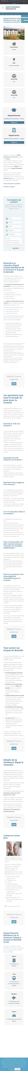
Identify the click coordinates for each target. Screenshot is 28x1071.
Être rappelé (24, 19)
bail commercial (11, 307)
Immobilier (12, 8)
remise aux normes (12, 313)
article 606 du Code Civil (12, 311)
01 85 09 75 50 (7, 178)
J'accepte (17, 1069)
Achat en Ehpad (8, 187)
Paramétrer (11, 1069)
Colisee (12, 176)
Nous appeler (24, 16)
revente (10, 173)
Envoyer (15, 248)
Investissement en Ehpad (11, 183)
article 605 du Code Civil (12, 309)
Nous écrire (24, 21)
